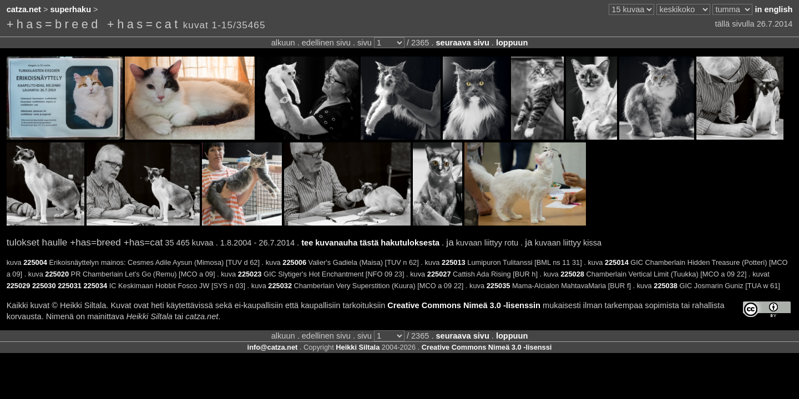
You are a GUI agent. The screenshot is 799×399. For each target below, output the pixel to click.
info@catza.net (272, 347)
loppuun (512, 42)
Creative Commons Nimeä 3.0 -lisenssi (487, 347)
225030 (44, 286)
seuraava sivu (462, 42)
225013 (454, 262)
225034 (95, 286)
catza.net (24, 9)
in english (773, 9)
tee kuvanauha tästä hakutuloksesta (370, 242)
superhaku (71, 9)
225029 (19, 286)
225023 (250, 274)
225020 (57, 274)
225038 (665, 286)
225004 (35, 262)
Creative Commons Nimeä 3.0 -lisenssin (463, 305)
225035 (498, 286)
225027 (439, 274)
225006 (294, 262)
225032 (280, 286)
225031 (70, 286)
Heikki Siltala (358, 347)
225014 (617, 262)
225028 (572, 274)
